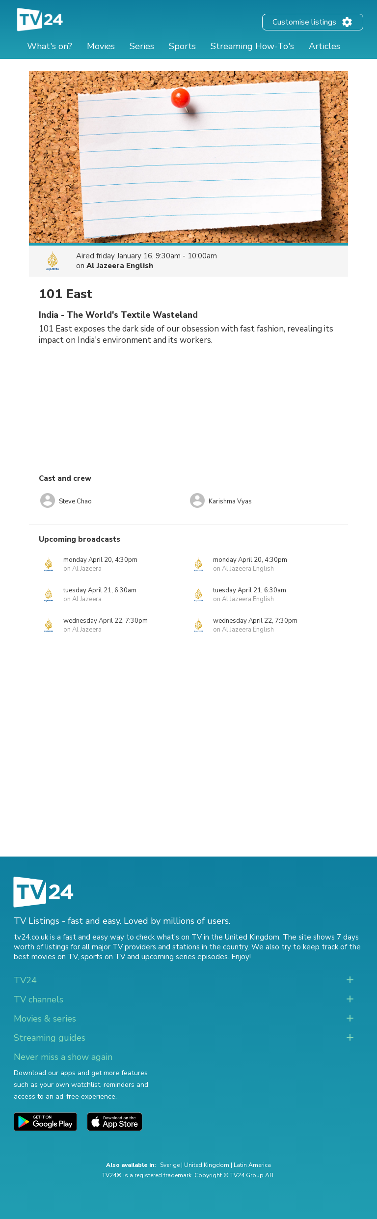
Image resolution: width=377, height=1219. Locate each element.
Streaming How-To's (252, 46)
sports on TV (103, 957)
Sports (182, 46)
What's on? (49, 46)
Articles (324, 46)
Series (142, 46)
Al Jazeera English (119, 266)
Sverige (170, 1165)
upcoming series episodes (184, 957)
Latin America (252, 1165)
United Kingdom (206, 1165)
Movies (101, 46)
